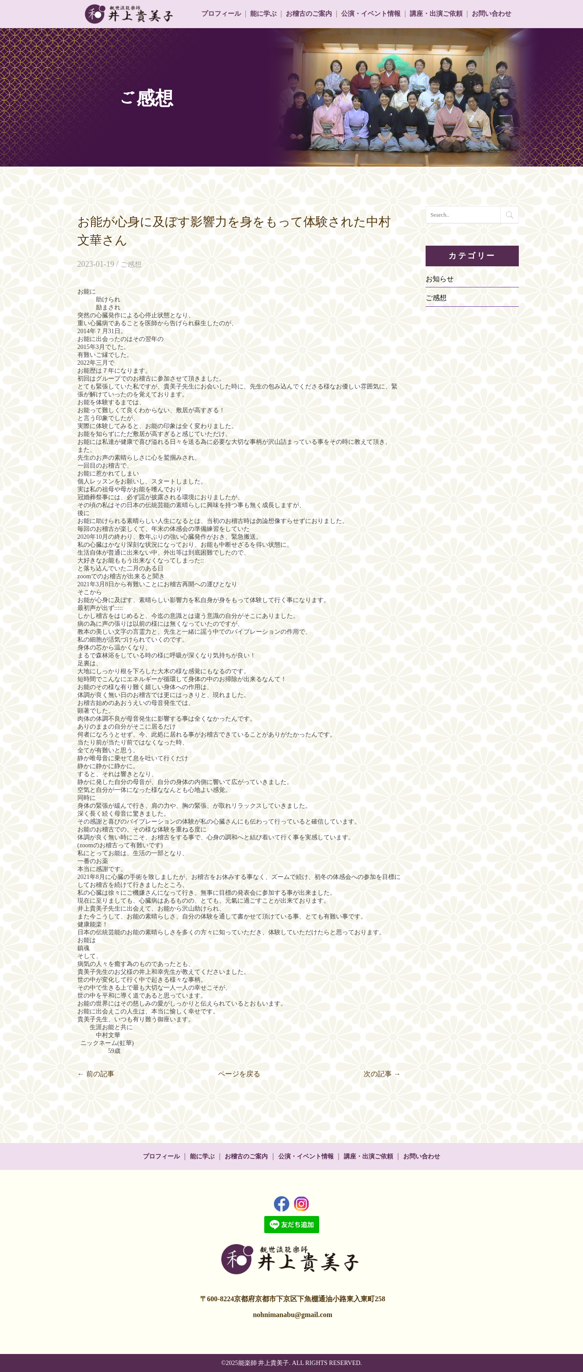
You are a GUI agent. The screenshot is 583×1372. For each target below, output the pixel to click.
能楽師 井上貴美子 (263, 1363)
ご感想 (131, 264)
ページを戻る (239, 1074)
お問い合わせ (491, 13)
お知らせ (440, 279)
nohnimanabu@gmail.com (292, 1314)
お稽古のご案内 (309, 13)
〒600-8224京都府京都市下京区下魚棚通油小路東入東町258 (292, 1299)
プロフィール (221, 13)
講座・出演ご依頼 (436, 13)
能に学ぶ (263, 13)
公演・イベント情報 (371, 13)
